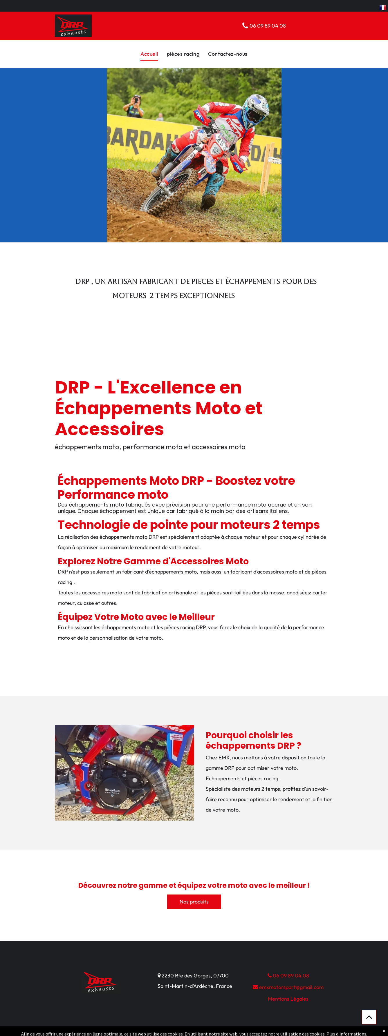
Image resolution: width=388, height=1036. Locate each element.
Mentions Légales (288, 998)
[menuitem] (149, 54)
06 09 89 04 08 (288, 975)
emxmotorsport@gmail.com (288, 987)
